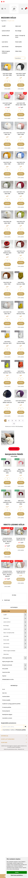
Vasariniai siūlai (6, 672)
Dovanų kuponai (6, 711)
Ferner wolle (6, 640)
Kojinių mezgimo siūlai (7, 661)
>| (14, 423)
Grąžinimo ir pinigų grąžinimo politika (11, 703)
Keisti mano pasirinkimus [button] (17, 875)
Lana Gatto (5, 636)
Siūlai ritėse (6, 654)
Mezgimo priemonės (7, 665)
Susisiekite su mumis (7, 718)
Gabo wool (5, 618)
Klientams (4, 742)
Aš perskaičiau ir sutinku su (14, 730)
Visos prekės (14, 456)
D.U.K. (3, 689)
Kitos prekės (5, 668)
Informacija (4, 735)
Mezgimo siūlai (6, 611)
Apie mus (4, 693)
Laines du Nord (6, 622)
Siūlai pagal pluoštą (7, 658)
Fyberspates (6, 647)
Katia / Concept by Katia (8, 632)
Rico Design (6, 625)
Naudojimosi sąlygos (7, 714)
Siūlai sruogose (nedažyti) (9, 650)
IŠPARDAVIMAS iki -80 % (8, 679)
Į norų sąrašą (7, 88)
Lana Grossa (6, 643)
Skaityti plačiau (14, 448)
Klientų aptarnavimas (7, 739)
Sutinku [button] (17, 872)
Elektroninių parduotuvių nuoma (10, 749)
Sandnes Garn (6, 629)
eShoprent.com (21, 749)
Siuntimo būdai (6, 696)
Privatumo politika (6, 707)
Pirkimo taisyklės (6, 700)
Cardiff (4, 614)
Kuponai (4, 676)
